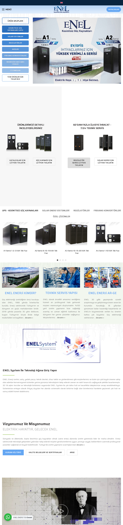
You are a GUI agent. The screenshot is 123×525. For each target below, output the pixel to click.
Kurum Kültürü (13, 452)
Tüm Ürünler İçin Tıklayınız (15, 78)
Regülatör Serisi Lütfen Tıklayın (79, 163)
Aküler (15, 49)
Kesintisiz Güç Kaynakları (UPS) (15, 29)
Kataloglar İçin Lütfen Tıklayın (17, 161)
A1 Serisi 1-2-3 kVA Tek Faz (15, 250)
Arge (72, 452)
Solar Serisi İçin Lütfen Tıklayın (105, 161)
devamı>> (29, 317)
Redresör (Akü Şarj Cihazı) (15, 63)
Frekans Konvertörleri (15, 55)
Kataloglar (113, 9)
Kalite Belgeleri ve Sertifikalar (45, 452)
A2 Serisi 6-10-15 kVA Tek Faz (46, 251)
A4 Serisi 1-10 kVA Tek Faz (107, 250)
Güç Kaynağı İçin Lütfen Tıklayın (44, 161)
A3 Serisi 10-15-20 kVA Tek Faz (77, 251)
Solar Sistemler (15, 36)
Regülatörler (15, 43)
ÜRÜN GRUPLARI (15, 20)
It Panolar (15, 70)
